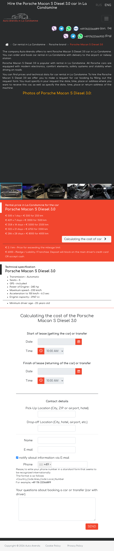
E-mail (28, 449)
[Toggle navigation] (106, 18)
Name (28, 440)
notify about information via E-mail (42, 457)
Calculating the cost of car (85, 239)
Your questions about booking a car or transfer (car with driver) (56, 492)
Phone (28, 464)
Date (29, 341)
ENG (108, 5)
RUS (99, 5)
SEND (92, 526)
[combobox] (45, 464)
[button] (111, 140)
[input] (57, 342)
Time (29, 351)
